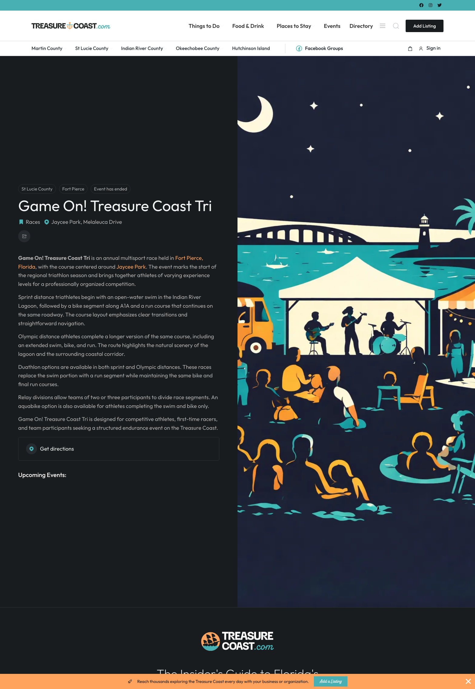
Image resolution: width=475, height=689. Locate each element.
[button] (410, 48)
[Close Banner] (468, 681)
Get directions (50, 448)
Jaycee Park (131, 266)
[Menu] (382, 25)
